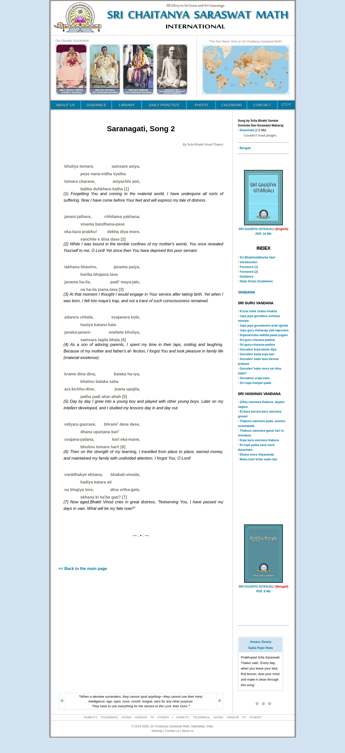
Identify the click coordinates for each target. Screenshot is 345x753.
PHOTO (201, 105)
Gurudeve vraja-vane (255, 378)
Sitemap (157, 731)
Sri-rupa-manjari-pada (255, 383)
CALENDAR (231, 105)
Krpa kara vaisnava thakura (259, 440)
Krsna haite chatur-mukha (258, 311)
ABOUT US (65, 105)
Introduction (248, 262)
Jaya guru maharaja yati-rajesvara (264, 330)
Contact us (172, 731)
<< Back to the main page (83, 568)
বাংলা (286, 104)
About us (188, 731)
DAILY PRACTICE (164, 105)
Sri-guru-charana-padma (257, 340)
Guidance (247, 276)
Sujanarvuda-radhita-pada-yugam (264, 335)
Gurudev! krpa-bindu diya (258, 349)
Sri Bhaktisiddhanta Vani (257, 257)
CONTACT (262, 105)
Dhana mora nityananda (257, 454)
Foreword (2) (249, 272)
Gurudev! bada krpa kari (257, 354)
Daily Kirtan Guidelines (256, 281)
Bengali (245, 148)
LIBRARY (127, 105)
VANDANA (246, 292)
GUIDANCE (96, 105)
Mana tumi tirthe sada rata (258, 459)
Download (247, 130)
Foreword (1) (249, 267)
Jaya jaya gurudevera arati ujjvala (264, 325)
